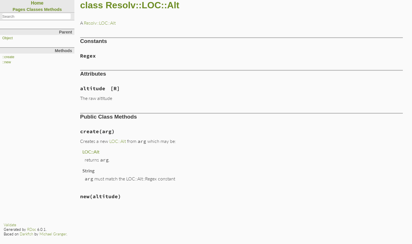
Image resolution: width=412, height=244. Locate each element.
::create (8, 57)
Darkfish (26, 234)
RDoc (31, 229)
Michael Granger (52, 234)
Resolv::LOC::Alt (100, 22)
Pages (19, 9)
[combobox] (36, 16)
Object (7, 38)
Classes (35, 9)
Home (37, 3)
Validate (10, 225)
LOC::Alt (117, 141)
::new (6, 62)
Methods (53, 9)
